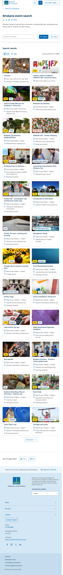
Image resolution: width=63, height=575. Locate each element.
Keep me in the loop (48, 470)
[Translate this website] (45, 493)
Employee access (10, 559)
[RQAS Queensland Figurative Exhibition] (45, 325)
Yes (22, 459)
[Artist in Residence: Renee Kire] (45, 292)
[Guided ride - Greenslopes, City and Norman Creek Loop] (16, 197)
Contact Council (12, 520)
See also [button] (7, 508)
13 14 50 (7, 533)
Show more (31, 440)
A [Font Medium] (6, 20)
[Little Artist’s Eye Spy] (16, 323)
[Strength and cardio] (45, 421)
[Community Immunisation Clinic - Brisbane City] (45, 162)
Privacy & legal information (13, 566)
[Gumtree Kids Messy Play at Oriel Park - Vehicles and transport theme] (16, 389)
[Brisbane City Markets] (45, 99)
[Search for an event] (20, 37)
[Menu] (35, 3)
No (32, 459)
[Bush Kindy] (45, 389)
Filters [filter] (54, 37)
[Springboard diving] (45, 230)
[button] (14, 20)
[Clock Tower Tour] (16, 421)
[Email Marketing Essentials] (45, 263)
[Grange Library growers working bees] (16, 262)
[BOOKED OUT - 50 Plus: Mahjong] (45, 132)
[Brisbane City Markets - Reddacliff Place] (16, 132)
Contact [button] (7, 515)
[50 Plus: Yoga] (16, 293)
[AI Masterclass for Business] (16, 164)
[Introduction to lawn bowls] (45, 194)
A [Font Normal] (3, 20)
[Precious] (16, 71)
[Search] (40, 3)
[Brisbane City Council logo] (10, 2)
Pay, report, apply (52, 3)
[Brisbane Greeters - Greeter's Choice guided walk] (45, 357)
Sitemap (7, 556)
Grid (6, 54)
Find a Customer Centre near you (15, 539)
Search (43, 37)
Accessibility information (13, 562)
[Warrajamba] (16, 355)
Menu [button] (7, 502)
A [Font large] (9, 20)
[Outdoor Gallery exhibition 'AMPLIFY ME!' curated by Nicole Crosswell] (45, 70)
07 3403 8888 (9, 527)
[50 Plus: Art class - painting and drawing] (16, 231)
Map (14, 54)
